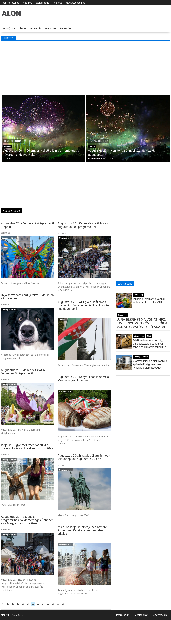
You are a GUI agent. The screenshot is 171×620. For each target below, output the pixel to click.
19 (18, 603)
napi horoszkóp (11, 2)
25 (48, 603)
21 (28, 603)
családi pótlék (43, 2)
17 (8, 603)
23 (38, 603)
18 (13, 603)
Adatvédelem (160, 614)
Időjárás (58, 2)
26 (53, 603)
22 (33, 603)
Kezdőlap (9, 28)
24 (43, 603)
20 (23, 603)
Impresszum (122, 614)
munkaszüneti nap (75, 2)
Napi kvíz (27, 2)
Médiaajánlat (141, 614)
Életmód (65, 28)
